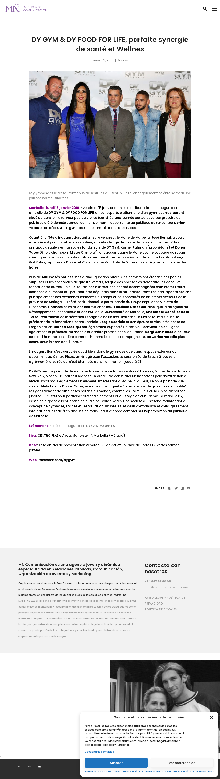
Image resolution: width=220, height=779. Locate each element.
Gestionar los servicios (99, 752)
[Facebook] (169, 488)
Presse (123, 60)
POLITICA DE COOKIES (161, 609)
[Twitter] (176, 488)
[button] (211, 717)
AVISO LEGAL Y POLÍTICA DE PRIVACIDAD (138, 771)
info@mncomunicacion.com (166, 587)
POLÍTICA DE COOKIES (98, 771)
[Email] (188, 488)
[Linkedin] (182, 488)
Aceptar (116, 763)
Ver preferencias (182, 763)
